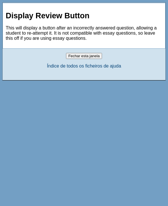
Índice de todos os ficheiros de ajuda (84, 66)
